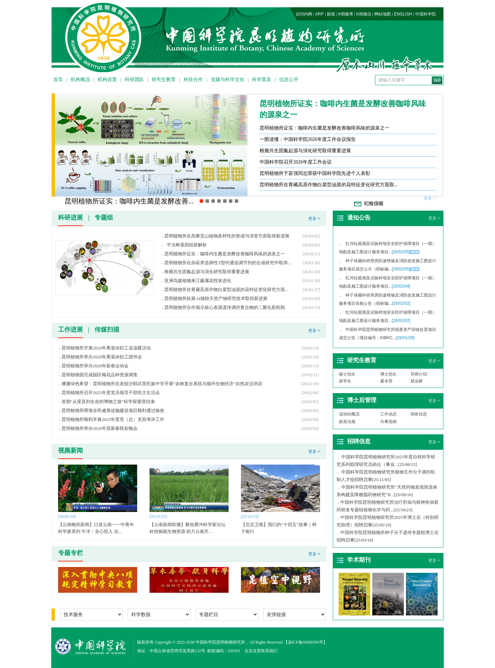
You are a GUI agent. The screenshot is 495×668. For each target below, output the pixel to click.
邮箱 (331, 14)
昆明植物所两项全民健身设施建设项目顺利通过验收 (113, 410)
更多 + (314, 218)
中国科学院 (425, 14)
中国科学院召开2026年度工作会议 (296, 162)
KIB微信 (363, 14)
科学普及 (261, 79)
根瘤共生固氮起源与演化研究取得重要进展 (305, 150)
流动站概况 (349, 414)
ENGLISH (403, 14)
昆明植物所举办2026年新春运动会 (95, 365)
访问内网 (304, 14)
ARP (319, 14)
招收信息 (418, 414)
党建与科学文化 (227, 79)
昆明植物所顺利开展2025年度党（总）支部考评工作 (113, 419)
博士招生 (388, 374)
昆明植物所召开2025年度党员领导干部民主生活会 (111, 392)
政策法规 (347, 421)
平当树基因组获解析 (185, 244)
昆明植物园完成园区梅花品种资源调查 (100, 374)
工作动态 (388, 414)
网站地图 (382, 14)
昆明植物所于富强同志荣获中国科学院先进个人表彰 (315, 173)
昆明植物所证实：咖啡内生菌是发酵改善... (129, 201)
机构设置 (107, 79)
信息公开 (288, 79)
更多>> (430, 198)
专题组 (104, 217)
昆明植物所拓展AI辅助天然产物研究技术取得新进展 (215, 298)
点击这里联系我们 (260, 650)
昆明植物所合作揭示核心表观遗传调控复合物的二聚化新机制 (224, 307)
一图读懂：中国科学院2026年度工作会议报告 (308, 139)
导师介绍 (418, 374)
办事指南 (388, 421)
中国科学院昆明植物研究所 (220, 642)
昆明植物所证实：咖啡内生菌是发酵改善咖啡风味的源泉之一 (343, 109)
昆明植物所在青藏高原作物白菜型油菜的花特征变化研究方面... (226, 289)
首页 (58, 79)
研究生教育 (164, 79)
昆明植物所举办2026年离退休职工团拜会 (102, 356)
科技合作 (193, 79)
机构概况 (80, 79)
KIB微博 (345, 14)
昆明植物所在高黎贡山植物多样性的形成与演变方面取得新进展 (228, 235)
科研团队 (134, 79)
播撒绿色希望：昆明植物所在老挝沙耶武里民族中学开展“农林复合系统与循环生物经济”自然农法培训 (162, 383)
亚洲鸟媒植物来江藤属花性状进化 (197, 280)
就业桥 (416, 381)
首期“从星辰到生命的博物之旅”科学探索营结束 (108, 401)
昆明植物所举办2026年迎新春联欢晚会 (100, 428)
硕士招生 (347, 374)
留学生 (345, 381)
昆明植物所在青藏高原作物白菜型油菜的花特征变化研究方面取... (329, 184)
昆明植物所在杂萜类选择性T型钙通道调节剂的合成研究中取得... (227, 262)
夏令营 (386, 381)
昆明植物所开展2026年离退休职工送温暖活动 (106, 347)
